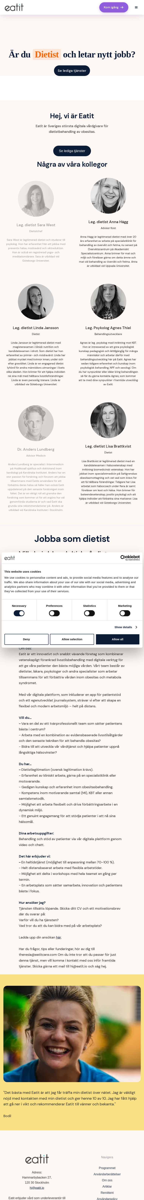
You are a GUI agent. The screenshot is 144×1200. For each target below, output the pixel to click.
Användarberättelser (107, 1176)
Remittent (107, 1195)
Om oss (107, 1182)
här (58, 937)
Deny (26, 639)
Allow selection (72, 639)
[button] (136, 7)
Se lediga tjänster (72, 70)
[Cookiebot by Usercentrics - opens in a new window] (123, 558)
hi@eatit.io (37, 1189)
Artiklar (107, 1189)
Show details (123, 627)
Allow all (117, 639)
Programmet (107, 1170)
